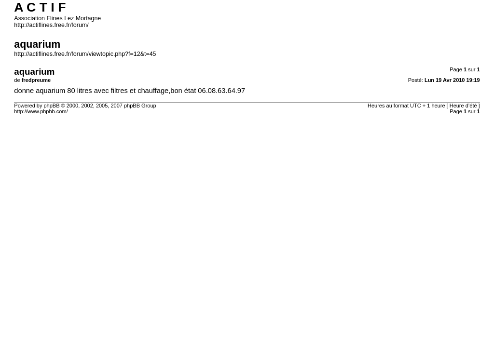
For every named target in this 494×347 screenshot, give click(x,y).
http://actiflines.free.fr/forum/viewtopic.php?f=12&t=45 (85, 54)
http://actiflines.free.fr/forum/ (51, 25)
